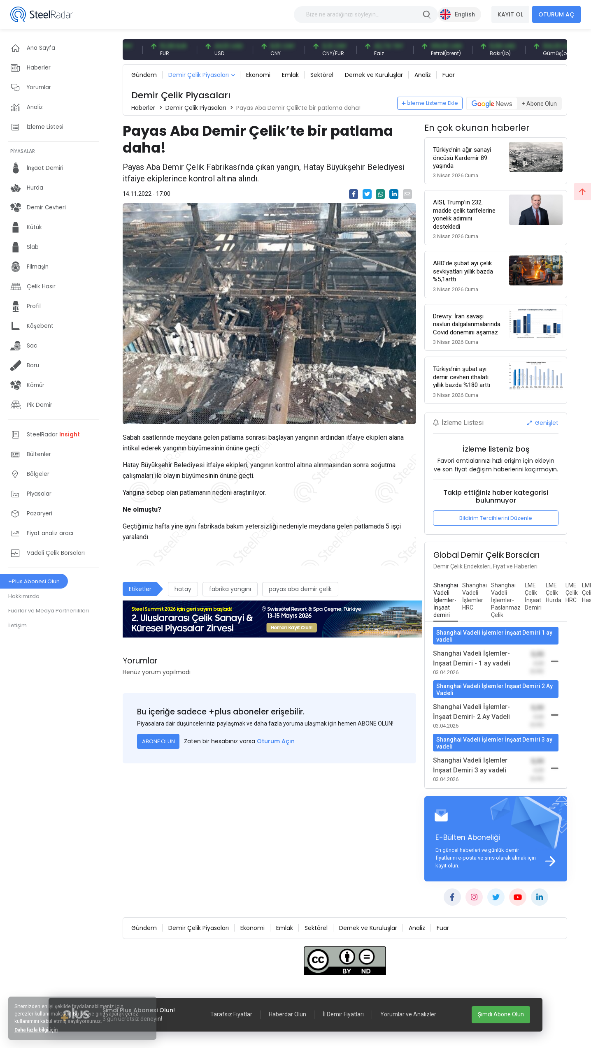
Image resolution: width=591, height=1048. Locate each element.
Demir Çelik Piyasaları (198, 75)
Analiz (422, 75)
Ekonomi (258, 75)
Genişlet (542, 423)
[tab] (445, 600)
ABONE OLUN (158, 741)
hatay (183, 589)
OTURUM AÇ (556, 14)
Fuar (448, 75)
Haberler (143, 108)
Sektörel (321, 75)
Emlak (290, 75)
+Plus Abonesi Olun (34, 581)
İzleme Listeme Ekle (430, 103)
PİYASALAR (22, 151)
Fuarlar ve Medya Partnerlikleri (48, 610)
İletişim (17, 625)
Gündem (144, 75)
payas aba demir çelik (300, 589)
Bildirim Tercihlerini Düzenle (495, 518)
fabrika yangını (230, 589)
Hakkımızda (24, 596)
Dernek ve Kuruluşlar (374, 75)
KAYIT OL (510, 14)
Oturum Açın (276, 741)
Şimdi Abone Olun (501, 1014)
